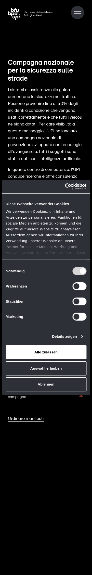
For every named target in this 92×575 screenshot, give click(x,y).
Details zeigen (64, 336)
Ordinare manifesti (26, 417)
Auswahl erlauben (46, 368)
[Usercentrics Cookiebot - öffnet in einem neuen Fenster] (65, 186)
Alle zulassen (46, 352)
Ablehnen (46, 384)
